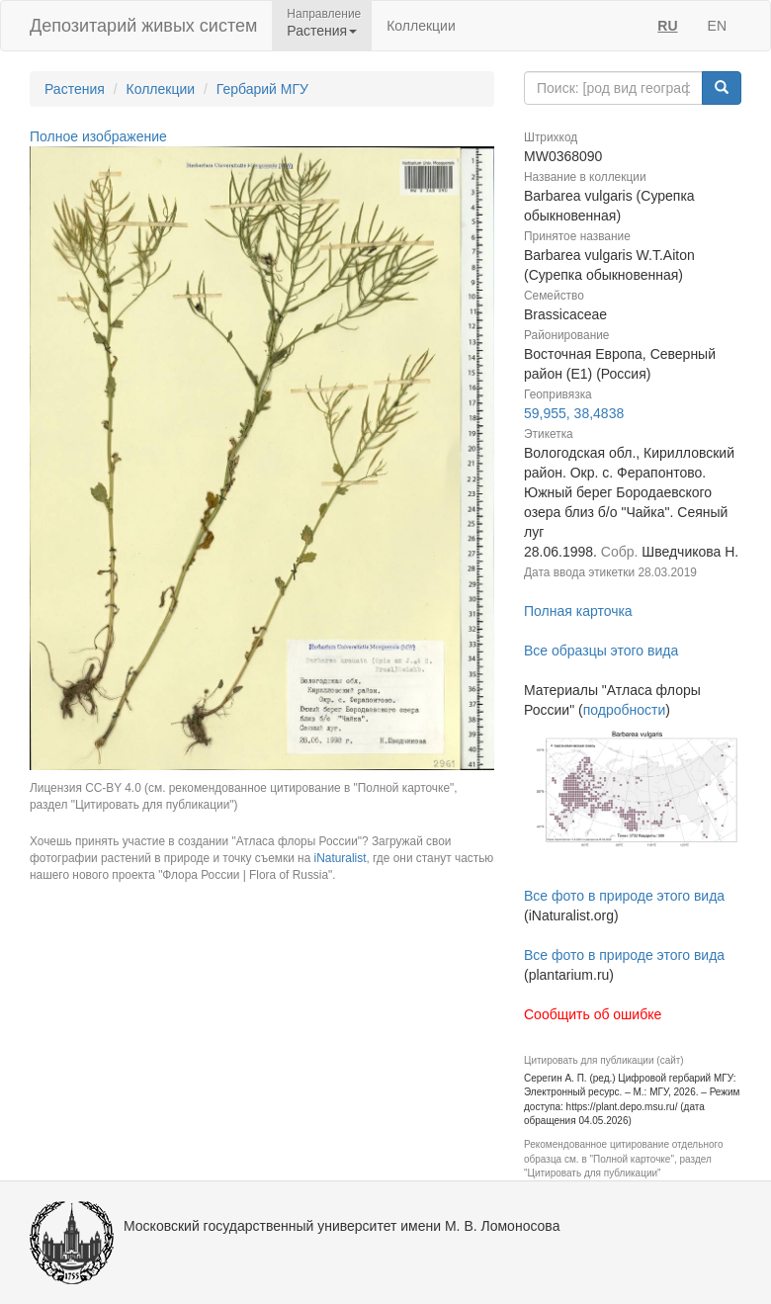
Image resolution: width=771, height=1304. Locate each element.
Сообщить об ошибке (592, 1014)
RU (667, 26)
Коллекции (421, 26)
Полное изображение (98, 136)
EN (717, 26)
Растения (74, 89)
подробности (624, 710)
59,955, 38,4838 (574, 413)
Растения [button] (322, 31)
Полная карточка (578, 611)
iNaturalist (340, 858)
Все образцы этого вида (601, 650)
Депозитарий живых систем (143, 26)
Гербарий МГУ (262, 89)
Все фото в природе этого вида (624, 896)
